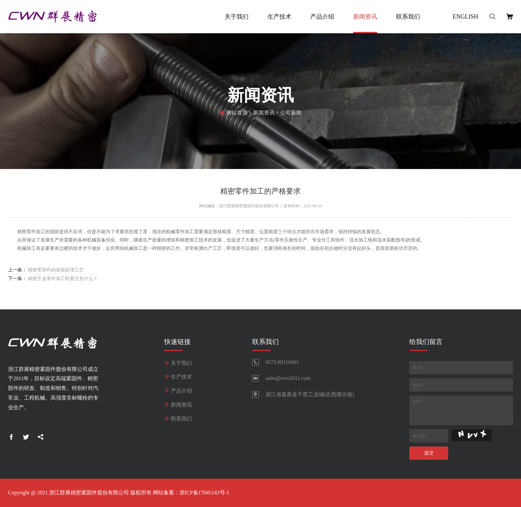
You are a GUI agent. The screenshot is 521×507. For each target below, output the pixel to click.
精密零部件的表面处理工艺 (46, 269)
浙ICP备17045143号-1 (204, 492)
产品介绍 (322, 16)
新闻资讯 (365, 16)
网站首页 (237, 113)
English (465, 16)
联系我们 (408, 16)
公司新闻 (290, 113)
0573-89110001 (282, 362)
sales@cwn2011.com (287, 378)
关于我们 (237, 16)
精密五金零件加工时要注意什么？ (53, 278)
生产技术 (279, 16)
